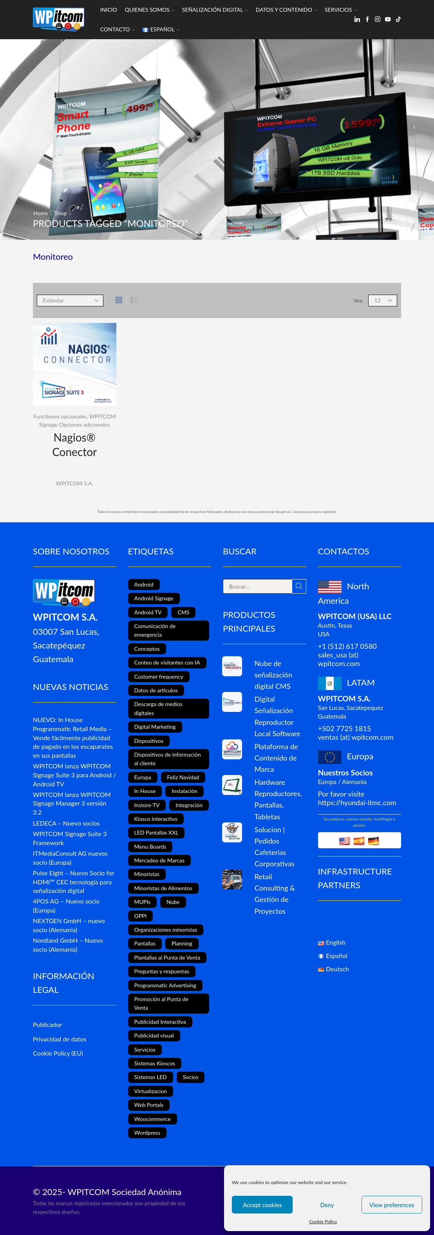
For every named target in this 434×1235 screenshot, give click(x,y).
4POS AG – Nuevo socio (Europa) (66, 905)
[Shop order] (70, 300)
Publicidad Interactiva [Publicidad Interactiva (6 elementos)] (160, 1021)
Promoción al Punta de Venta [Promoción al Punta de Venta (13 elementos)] (161, 1003)
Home (40, 213)
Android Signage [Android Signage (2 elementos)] (154, 598)
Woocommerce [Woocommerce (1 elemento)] (152, 1118)
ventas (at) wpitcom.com (356, 737)
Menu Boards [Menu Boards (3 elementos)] (150, 846)
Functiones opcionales (60, 416)
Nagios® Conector (74, 444)
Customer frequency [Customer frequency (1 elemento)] (158, 676)
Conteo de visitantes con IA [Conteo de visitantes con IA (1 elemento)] (167, 662)
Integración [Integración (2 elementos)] (189, 805)
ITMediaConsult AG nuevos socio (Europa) (70, 857)
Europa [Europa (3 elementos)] (142, 777)
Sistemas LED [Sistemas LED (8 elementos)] (150, 1077)
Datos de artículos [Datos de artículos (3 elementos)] (156, 690)
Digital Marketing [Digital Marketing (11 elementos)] (155, 726)
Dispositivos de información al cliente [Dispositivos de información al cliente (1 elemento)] (167, 758)
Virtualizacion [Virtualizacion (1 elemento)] (150, 1091)
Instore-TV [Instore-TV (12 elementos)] (147, 805)
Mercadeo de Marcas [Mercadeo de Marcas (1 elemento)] (159, 860)
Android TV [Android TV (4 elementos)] (148, 612)
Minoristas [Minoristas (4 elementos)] (147, 874)
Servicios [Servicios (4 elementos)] (145, 1049)
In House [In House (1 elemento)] (145, 791)
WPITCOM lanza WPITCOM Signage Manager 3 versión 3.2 (72, 803)
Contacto (117, 29)
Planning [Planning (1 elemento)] (182, 943)
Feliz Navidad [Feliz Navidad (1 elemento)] (183, 777)
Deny (327, 1204)
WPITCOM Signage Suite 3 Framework (70, 838)
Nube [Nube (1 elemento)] (173, 901)
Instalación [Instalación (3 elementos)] (184, 791)
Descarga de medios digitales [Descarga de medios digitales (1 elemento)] (158, 708)
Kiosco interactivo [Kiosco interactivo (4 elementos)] (155, 818)
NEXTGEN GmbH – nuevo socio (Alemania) (69, 925)
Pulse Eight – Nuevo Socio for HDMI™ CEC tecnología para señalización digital (73, 882)
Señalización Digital (215, 9)
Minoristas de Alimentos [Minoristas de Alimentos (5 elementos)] (163, 888)
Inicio (108, 9)
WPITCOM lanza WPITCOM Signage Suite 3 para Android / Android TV (74, 775)
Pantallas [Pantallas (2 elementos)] (145, 943)
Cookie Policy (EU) (58, 1053)
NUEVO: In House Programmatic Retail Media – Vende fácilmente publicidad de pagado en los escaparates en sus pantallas (73, 737)
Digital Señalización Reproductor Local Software (277, 716)
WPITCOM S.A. (74, 483)
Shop (61, 213)
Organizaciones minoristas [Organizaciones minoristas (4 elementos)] (165, 929)
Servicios (341, 9)
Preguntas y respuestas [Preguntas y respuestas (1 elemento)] (161, 971)
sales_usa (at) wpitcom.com (339, 659)
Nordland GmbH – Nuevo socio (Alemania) (68, 944)
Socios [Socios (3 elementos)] (191, 1077)
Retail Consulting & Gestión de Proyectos (275, 893)
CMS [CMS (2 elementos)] (183, 612)
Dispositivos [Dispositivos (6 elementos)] (149, 740)
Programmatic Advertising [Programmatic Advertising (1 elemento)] (165, 985)
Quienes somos (149, 9)
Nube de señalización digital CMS (273, 674)
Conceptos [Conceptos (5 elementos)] (147, 648)
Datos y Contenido (286, 9)
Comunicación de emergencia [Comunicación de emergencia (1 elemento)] (155, 630)
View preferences (391, 1204)
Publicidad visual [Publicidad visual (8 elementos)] (154, 1035)
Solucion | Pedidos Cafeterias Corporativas (275, 846)
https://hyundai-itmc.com (357, 802)
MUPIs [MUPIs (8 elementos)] (142, 901)
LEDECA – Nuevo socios (66, 823)
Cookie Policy (323, 1221)
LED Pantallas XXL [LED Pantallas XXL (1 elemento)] (156, 832)
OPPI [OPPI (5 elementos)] (140, 916)
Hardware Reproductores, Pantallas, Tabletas (278, 799)
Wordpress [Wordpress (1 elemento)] (147, 1132)
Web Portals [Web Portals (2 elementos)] (149, 1104)
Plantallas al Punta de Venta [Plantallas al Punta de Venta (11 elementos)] (167, 957)
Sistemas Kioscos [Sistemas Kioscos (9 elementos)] (154, 1063)
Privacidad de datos (59, 1039)
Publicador (47, 1024)
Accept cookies (262, 1204)
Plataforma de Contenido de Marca (276, 757)
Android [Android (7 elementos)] (144, 584)
